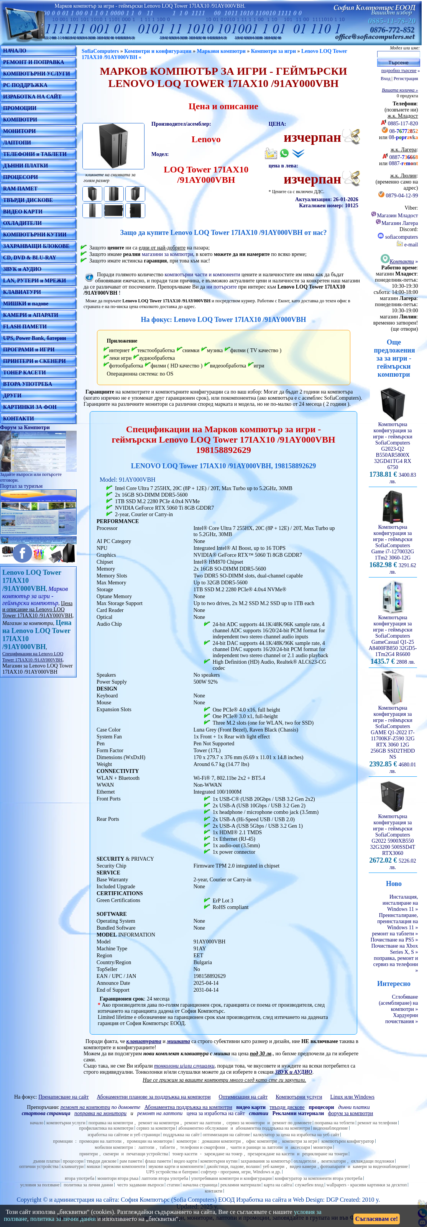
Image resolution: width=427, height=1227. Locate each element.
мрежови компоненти (124, 1166)
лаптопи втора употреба (164, 1178)
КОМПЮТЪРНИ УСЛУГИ (36, 74)
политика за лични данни (88, 1185)
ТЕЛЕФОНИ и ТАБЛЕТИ (35, 154)
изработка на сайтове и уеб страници (124, 1134)
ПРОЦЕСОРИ (20, 177)
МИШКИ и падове (25, 304)
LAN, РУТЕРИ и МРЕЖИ (34, 281)
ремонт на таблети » (395, 934)
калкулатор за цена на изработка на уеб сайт (296, 1134)
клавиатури (73, 1166)
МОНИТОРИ (19, 131)
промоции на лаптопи (100, 1141)
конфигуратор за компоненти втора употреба (318, 1178)
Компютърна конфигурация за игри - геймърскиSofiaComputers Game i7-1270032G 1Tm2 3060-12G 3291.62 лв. (393, 547)
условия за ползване (40, 1185)
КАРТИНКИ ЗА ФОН (30, 407)
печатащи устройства (147, 1153)
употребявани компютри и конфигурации (231, 1178)
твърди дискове (102, 1161)
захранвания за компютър (266, 1161)
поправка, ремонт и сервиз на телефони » (395, 964)
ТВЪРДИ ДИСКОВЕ (28, 200)
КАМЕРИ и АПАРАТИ (30, 315)
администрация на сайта (86, 1199)
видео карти (185, 1161)
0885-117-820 (403, 123)
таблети (167, 1147)
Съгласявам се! (376, 1219)
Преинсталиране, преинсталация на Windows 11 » (397, 921)
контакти (213, 1191)
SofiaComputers (100, 51)
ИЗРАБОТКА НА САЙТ (32, 97)
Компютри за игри (273, 51)
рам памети (131, 1161)
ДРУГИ (12, 396)
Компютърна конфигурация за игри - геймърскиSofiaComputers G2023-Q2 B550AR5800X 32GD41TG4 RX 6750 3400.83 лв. (393, 450)
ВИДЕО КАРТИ (23, 212)
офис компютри (261, 1141)
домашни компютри (221, 1141)
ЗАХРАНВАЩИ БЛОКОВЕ (36, 246)
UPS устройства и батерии (172, 1172)
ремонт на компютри (158, 1122)
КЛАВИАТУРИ (22, 292)
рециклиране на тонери (325, 1153)
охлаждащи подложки (372, 1161)
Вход (385, 78)
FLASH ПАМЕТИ (25, 327)
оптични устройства (39, 1166)
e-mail (407, 245)
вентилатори (333, 1161)
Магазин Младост (394, 215)
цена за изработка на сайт (216, 1113)
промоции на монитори (149, 1141)
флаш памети (158, 1161)
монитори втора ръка (117, 1178)
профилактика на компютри (106, 1128)
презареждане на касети (271, 1153)
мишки (93, 1166)
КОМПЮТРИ (20, 120)
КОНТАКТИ (18, 419)
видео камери (303, 1166)
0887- (403, 157)
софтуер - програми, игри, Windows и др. (241, 1172)
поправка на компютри (111, 1122)
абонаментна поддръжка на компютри (273, 1128)
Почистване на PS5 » (394, 940)
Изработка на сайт (260, 1199)
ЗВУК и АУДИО (22, 269)
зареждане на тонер (223, 1153)
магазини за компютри (167, 254)
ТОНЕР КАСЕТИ (24, 373)
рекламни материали (240, 1185)
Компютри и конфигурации (157, 51)
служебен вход (309, 1185)
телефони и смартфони (202, 1147)
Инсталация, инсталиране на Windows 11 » (400, 903)
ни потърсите (221, 287)
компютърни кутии (219, 1161)
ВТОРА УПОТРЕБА (27, 384)
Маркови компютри (221, 51)
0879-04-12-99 (402, 195)
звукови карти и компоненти (176, 1166)
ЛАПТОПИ (17, 143)
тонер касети (184, 1153)
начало (36, 1122)
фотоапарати (332, 1166)
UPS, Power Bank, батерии (34, 338)
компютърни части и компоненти (202, 274)
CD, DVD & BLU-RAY (29, 258)
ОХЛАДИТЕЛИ (22, 223)
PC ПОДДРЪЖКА (25, 85)
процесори (73, 1161)
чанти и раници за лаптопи (256, 1147)
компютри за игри (299, 1141)
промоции (62, 1141)
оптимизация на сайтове (226, 1134)
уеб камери (273, 1166)
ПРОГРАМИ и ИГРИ (28, 350)
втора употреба (79, 1178)
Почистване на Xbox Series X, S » (394, 949)
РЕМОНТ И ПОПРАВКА (33, 62)
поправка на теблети (335, 1122)
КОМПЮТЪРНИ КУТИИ (34, 235)
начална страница (200, 1185)
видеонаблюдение (330, 1128)
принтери (88, 1153)
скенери (110, 1153)
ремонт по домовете (292, 1122)
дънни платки (46, 1161)
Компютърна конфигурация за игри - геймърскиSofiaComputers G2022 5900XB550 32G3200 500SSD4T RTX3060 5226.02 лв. (393, 839)
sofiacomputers (398, 237)
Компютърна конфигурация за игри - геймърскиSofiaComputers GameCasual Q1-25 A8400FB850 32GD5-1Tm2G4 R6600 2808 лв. (393, 637)
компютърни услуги (65, 1122)
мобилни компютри (114, 1147)
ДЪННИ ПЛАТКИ (25, 166)
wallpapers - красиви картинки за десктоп (367, 1185)
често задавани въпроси (140, 1185)
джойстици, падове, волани (233, 1166)
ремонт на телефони (377, 1122)
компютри (187, 1141)
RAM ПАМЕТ (20, 189)
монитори (322, 1147)
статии (173, 1185)
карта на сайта (278, 1185)
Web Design (308, 1199)
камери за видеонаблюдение (380, 1166)
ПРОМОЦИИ (19, 108)
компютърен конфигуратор (348, 1141)
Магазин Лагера (396, 223)
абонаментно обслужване (203, 1128)
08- (403, 131)
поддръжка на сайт (181, 1134)
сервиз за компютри (155, 1128)
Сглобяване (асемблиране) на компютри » (398, 1003)
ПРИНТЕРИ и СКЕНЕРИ (34, 361)
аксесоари (300, 1147)
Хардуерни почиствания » (401, 1018)
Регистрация (406, 78)
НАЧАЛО (14, 51)
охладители (305, 1161)
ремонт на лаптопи (159, 1113)
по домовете (100, 1107)
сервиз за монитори (246, 1122)
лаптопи (146, 1147)
